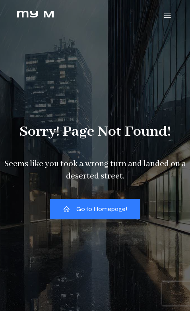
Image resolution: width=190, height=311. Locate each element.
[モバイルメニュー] (167, 15)
